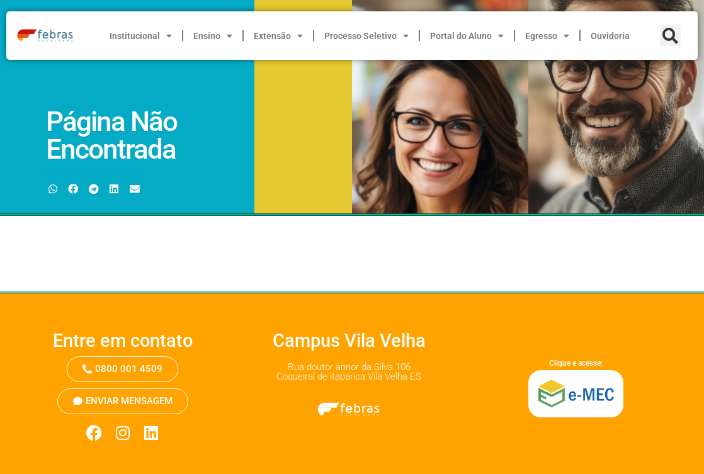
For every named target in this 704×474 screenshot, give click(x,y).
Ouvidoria (610, 36)
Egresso (547, 36)
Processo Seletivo (366, 36)
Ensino (212, 36)
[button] (670, 35)
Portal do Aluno (467, 36)
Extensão (278, 36)
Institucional (141, 36)
